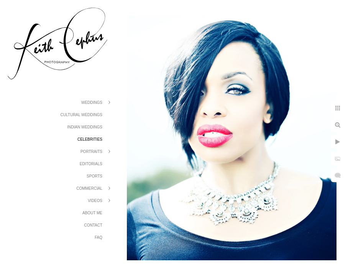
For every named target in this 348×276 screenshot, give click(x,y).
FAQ (98, 237)
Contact (93, 225)
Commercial (89, 188)
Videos (95, 201)
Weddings (91, 102)
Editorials (91, 164)
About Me (92, 213)
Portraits (91, 152)
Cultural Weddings (81, 115)
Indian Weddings (84, 127)
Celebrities (89, 139)
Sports (94, 176)
